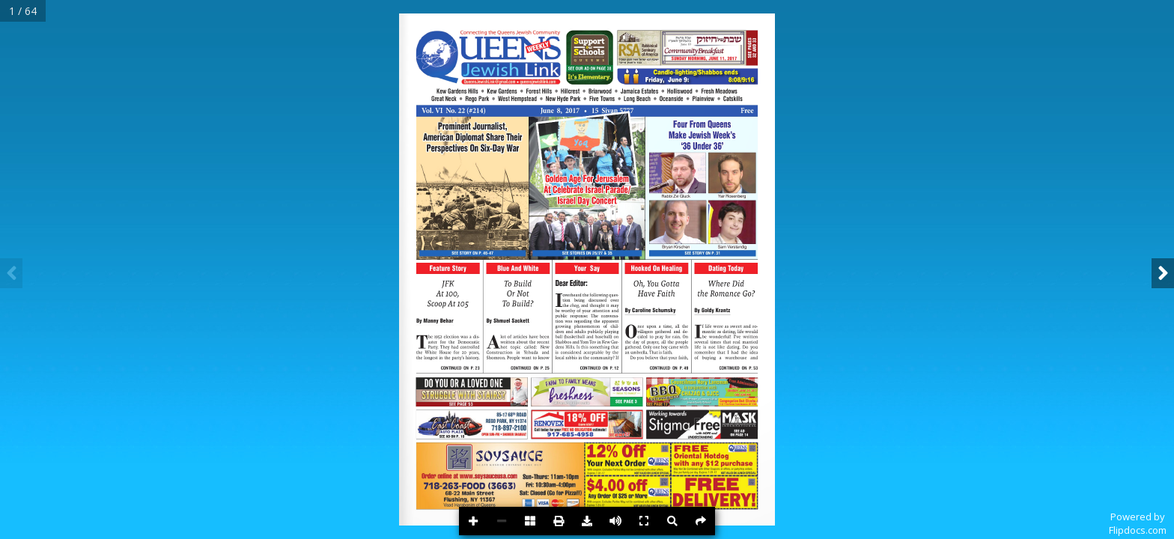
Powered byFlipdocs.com (1138, 523)
